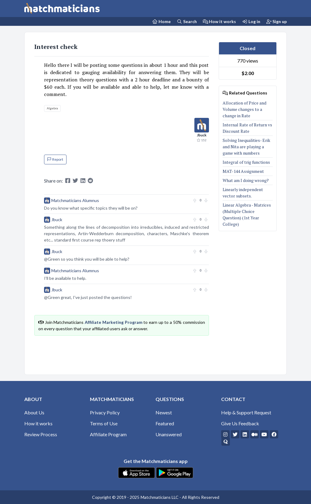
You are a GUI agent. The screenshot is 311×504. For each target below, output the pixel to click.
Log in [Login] (251, 21)
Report (55, 159)
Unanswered (169, 434)
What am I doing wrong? (246, 180)
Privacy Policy (105, 412)
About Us (34, 412)
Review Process (40, 434)
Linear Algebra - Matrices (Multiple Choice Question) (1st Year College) (247, 214)
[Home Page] (161, 21)
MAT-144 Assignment (243, 171)
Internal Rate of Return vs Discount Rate (247, 128)
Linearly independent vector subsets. (243, 193)
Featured (165, 423)
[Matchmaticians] (62, 8)
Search (187, 21)
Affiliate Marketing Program (113, 322)
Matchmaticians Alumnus (75, 200)
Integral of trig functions (247, 162)
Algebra (52, 108)
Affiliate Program (108, 434)
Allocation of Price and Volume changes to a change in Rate (244, 109)
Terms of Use (104, 423)
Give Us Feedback (240, 423)
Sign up (276, 21)
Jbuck (56, 219)
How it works (219, 21)
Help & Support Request (246, 412)
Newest (164, 412)
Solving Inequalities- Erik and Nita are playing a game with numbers (246, 146)
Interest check (55, 47)
